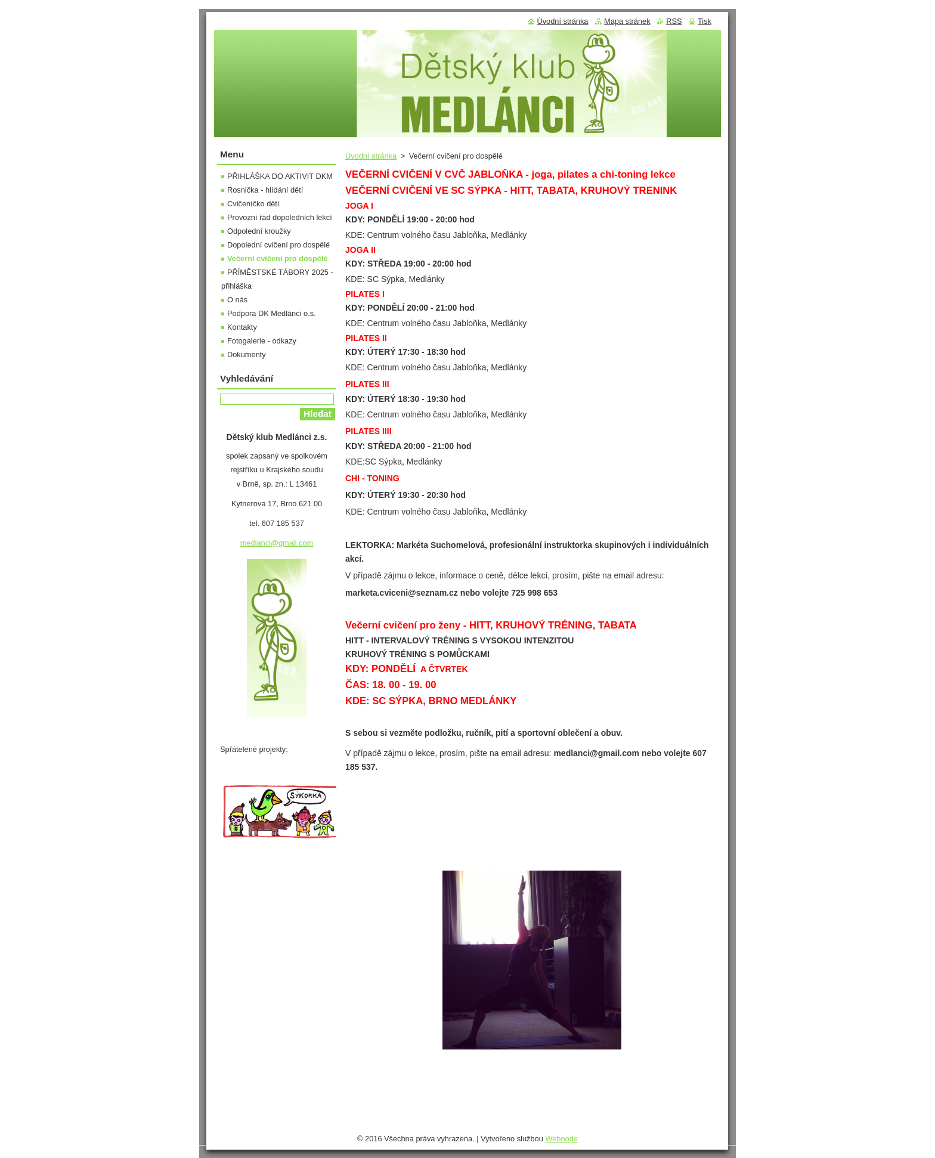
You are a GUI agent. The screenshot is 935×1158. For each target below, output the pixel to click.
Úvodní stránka (371, 155)
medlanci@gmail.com (277, 542)
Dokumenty (246, 354)
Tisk (704, 21)
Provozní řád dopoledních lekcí (279, 217)
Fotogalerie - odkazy (261, 340)
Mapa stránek (627, 21)
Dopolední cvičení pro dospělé (278, 244)
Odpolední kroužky (259, 231)
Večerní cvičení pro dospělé (277, 258)
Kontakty (242, 327)
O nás (237, 299)
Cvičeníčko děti (253, 203)
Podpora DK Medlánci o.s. (271, 313)
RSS (674, 21)
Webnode (561, 1138)
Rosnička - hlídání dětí (265, 189)
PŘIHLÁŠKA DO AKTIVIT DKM (280, 176)
